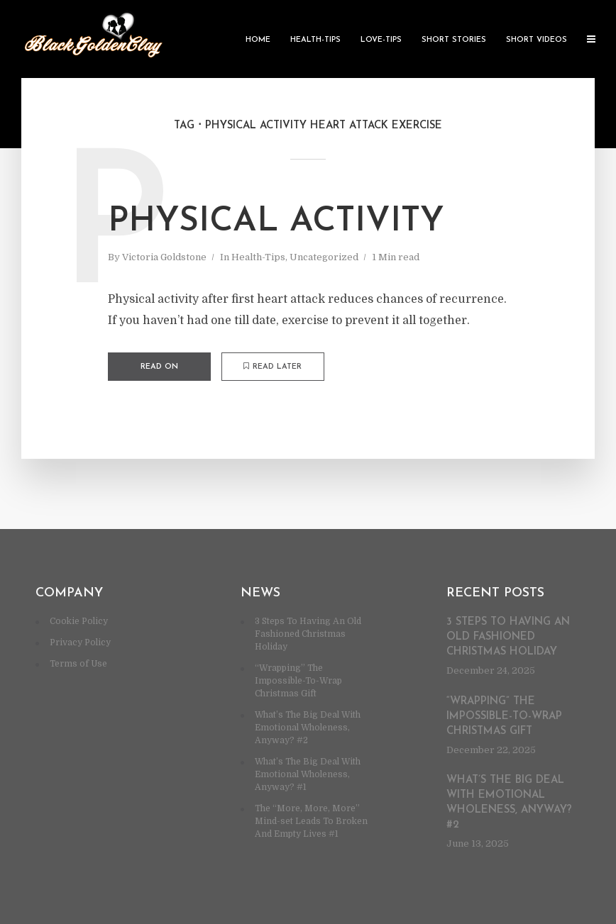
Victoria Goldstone (164, 257)
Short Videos (536, 40)
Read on (159, 367)
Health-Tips (315, 40)
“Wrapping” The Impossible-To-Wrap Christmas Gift (298, 680)
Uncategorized (324, 257)
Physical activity (276, 222)
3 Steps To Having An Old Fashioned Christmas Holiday (308, 634)
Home (258, 40)
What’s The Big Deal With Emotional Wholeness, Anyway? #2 (308, 727)
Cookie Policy (79, 621)
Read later (272, 366)
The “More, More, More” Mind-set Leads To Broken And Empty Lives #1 (311, 821)
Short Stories (454, 40)
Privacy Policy (80, 642)
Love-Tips (381, 40)
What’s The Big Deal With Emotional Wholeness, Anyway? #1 (308, 774)
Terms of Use (78, 664)
